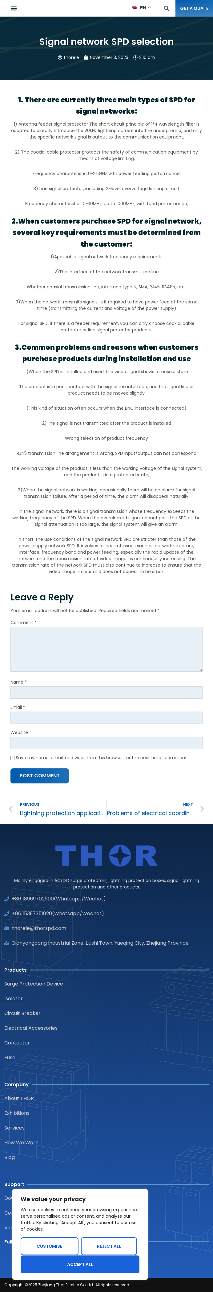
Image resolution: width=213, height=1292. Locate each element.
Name (18, 682)
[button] (13, 8)
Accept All (80, 1264)
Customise (49, 1246)
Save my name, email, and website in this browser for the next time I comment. (102, 757)
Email (17, 707)
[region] (80, 1234)
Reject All (109, 1246)
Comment (23, 622)
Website (19, 732)
